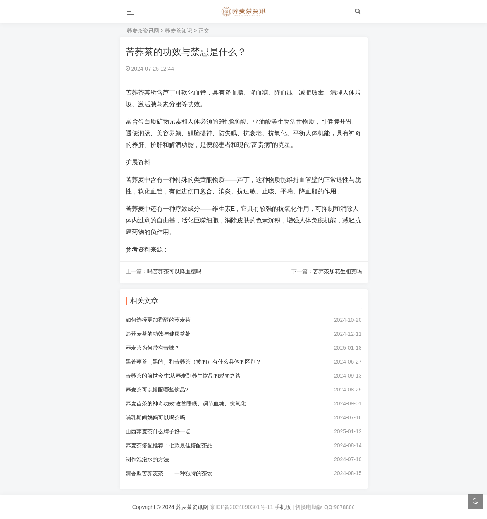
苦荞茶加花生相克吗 (337, 271)
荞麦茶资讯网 (143, 31)
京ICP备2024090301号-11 (241, 507)
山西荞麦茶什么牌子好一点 (158, 431)
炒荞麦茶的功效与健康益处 (158, 334)
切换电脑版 (308, 507)
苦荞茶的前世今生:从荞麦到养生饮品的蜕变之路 (183, 375)
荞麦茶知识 (178, 31)
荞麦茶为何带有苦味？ (153, 348)
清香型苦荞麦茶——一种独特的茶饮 (169, 473)
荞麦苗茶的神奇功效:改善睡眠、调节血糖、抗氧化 (186, 403)
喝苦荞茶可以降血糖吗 (174, 271)
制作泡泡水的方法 (147, 459)
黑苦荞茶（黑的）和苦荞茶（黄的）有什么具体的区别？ (193, 362)
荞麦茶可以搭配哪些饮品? (157, 389)
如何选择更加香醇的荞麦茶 (158, 320)
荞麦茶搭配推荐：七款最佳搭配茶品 (169, 445)
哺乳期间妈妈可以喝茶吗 (155, 417)
